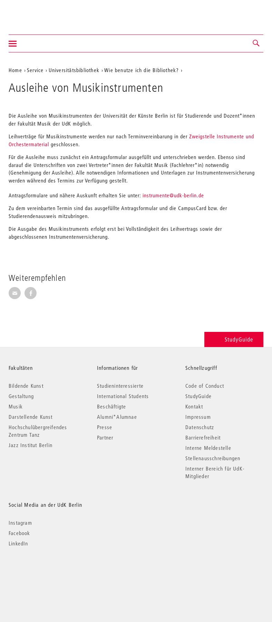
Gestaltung (21, 396)
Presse (104, 427)
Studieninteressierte (120, 385)
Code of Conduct (204, 385)
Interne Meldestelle (208, 447)
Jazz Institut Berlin (30, 445)
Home (15, 70)
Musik (16, 406)
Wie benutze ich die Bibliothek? (141, 70)
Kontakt (194, 406)
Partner (105, 437)
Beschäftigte (111, 406)
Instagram (20, 522)
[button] (256, 43)
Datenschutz (199, 427)
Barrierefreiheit (203, 437)
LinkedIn (18, 543)
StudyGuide (234, 339)
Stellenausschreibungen (212, 458)
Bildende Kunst (26, 385)
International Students (123, 396)
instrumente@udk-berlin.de (173, 195)
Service (35, 70)
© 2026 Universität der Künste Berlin (45, 572)
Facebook (19, 533)
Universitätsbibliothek (74, 70)
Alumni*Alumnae (117, 416)
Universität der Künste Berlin (36, 12)
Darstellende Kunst (31, 416)
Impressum (198, 416)
